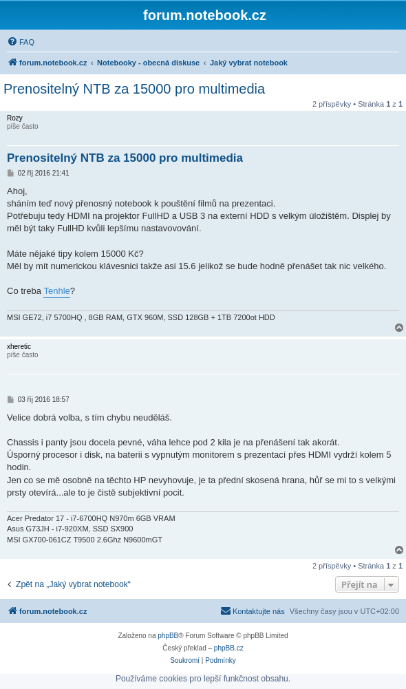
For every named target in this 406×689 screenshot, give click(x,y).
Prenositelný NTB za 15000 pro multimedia (134, 88)
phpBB (168, 635)
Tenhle (56, 291)
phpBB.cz (229, 648)
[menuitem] (20, 42)
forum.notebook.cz (204, 15)
